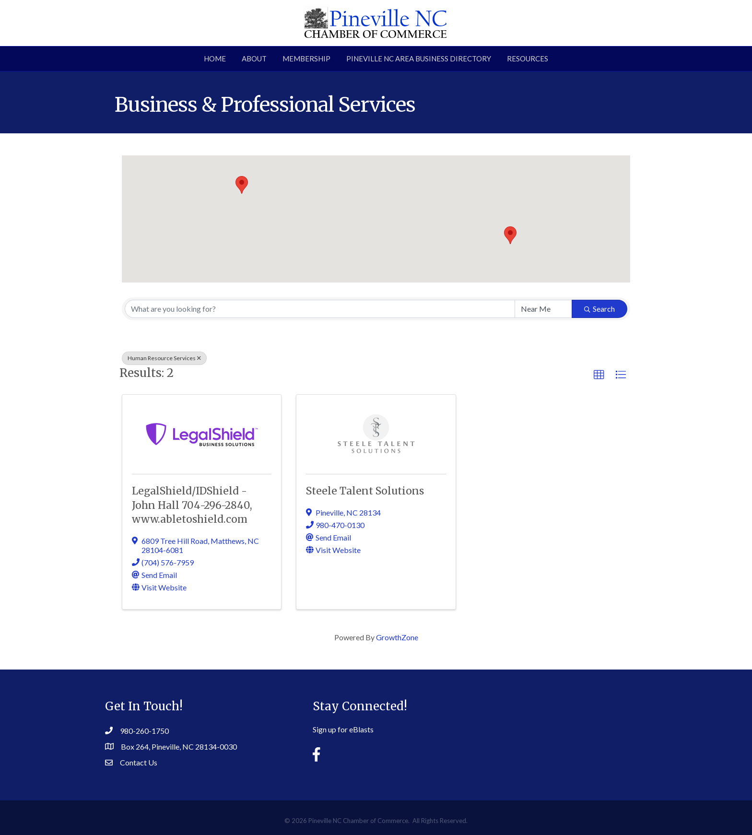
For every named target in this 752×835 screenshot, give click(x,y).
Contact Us (138, 762)
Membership (306, 58)
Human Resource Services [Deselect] (164, 358)
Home (215, 58)
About (254, 58)
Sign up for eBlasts (343, 729)
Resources (527, 58)
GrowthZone (397, 637)
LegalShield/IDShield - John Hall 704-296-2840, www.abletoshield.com (192, 505)
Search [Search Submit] (599, 308)
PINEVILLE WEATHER (563, 725)
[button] (510, 235)
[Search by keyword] (320, 309)
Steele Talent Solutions (365, 490)
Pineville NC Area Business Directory (418, 58)
